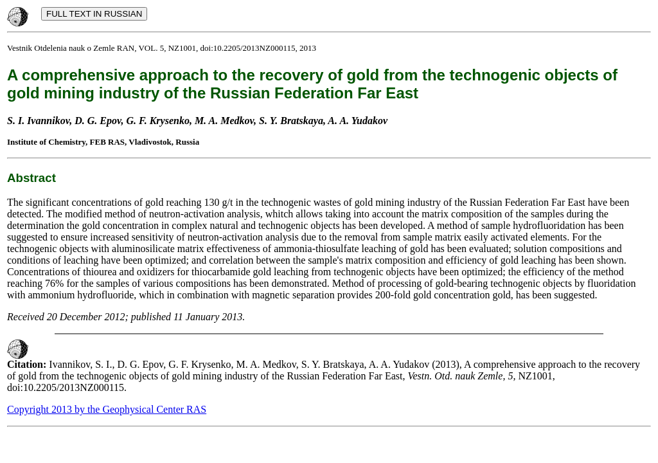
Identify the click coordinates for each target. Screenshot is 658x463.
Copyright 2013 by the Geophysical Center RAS (106, 409)
